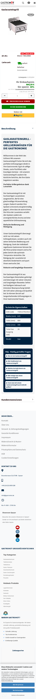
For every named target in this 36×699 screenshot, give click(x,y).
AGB (3, 454)
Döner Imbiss (6, 601)
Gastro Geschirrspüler (9, 572)
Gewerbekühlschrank (8, 570)
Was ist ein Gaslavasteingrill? (17, 356)
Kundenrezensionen (11, 399)
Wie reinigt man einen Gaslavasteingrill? (14, 377)
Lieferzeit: (6, 62)
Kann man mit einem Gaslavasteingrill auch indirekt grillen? (16, 385)
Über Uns (5, 425)
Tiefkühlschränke (7, 562)
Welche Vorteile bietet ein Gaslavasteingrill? (15, 369)
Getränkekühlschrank (8, 559)
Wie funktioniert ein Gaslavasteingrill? (13, 362)
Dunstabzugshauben (8, 575)
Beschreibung (8, 128)
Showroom (19, 517)
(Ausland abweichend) (22, 70)
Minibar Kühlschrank (8, 596)
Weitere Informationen (18, 695)
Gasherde (5, 593)
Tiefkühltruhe (6, 564)
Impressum (6, 437)
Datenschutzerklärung (7, 681)
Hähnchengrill (6, 606)
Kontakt (4, 420)
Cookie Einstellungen (10, 458)
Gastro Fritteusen (7, 567)
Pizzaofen (5, 578)
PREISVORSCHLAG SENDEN (18, 101)
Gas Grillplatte (7, 598)
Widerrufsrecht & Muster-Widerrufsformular (11, 443)
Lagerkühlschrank (7, 588)
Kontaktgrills (6, 603)
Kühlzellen (6, 590)
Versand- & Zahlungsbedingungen (15, 429)
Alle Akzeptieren (18, 685)
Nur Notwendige (18, 690)
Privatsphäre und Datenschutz (13, 449)
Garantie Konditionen (10, 433)
